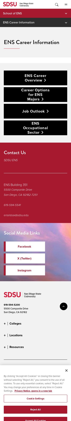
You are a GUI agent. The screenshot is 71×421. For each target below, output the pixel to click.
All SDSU (66, 4)
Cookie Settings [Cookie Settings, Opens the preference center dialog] (35, 401)
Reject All (35, 412)
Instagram (24, 270)
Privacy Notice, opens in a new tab (33, 393)
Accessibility (10, 367)
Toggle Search (56, 4)
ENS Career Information (18, 22)
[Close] (66, 373)
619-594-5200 (12, 305)
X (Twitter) (24, 258)
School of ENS (12, 13)
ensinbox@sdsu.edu (16, 215)
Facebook (24, 246)
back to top (63, 306)
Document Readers (32, 367)
